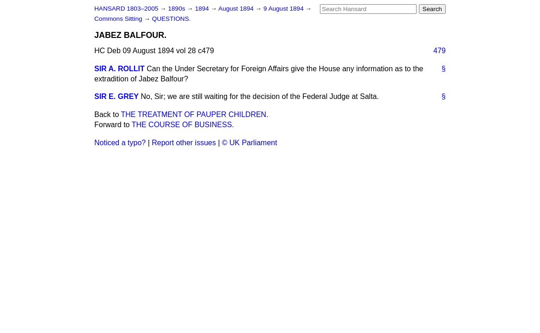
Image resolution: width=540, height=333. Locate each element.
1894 (203, 8)
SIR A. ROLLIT (119, 69)
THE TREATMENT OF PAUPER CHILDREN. (195, 114)
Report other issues (184, 143)
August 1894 (236, 8)
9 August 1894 (285, 8)
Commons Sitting (119, 18)
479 (439, 51)
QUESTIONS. (171, 18)
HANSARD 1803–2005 (126, 8)
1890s (177, 8)
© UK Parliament (249, 143)
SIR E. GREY (116, 96)
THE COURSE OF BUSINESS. (183, 125)
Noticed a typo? (120, 143)
